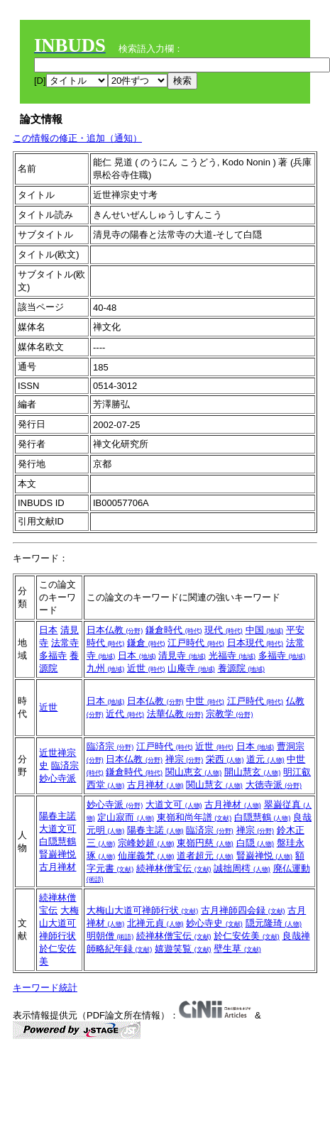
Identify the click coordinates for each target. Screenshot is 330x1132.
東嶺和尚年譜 (194, 817)
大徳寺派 (274, 784)
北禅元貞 (155, 923)
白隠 (255, 842)
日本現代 (255, 642)
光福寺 (232, 655)
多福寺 (53, 655)
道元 (265, 759)
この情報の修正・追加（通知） (77, 138)
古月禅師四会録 (243, 910)
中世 (205, 701)
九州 (106, 668)
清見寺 (182, 655)
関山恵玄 (193, 771)
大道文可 (57, 828)
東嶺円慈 (205, 842)
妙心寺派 (57, 778)
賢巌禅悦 (57, 854)
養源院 (241, 668)
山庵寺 (191, 668)
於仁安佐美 (247, 935)
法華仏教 (175, 713)
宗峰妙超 (146, 842)
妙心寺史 (214, 923)
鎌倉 (146, 642)
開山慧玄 (252, 771)
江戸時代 (195, 642)
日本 (48, 630)
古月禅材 (155, 784)
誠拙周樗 (242, 868)
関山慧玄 (214, 784)
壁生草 (237, 948)
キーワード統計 (45, 987)
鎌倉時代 (173, 630)
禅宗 (184, 759)
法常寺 (65, 642)
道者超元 (205, 855)
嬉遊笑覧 (183, 948)
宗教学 (229, 713)
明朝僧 (110, 935)
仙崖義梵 (146, 855)
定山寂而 (125, 817)
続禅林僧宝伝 (173, 868)
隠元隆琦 (274, 923)
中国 (265, 630)
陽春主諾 (57, 815)
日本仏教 (115, 630)
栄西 (225, 759)
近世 (146, 668)
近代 (125, 713)
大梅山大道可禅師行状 (59, 923)
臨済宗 (65, 765)
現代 (223, 630)
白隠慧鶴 (57, 841)
